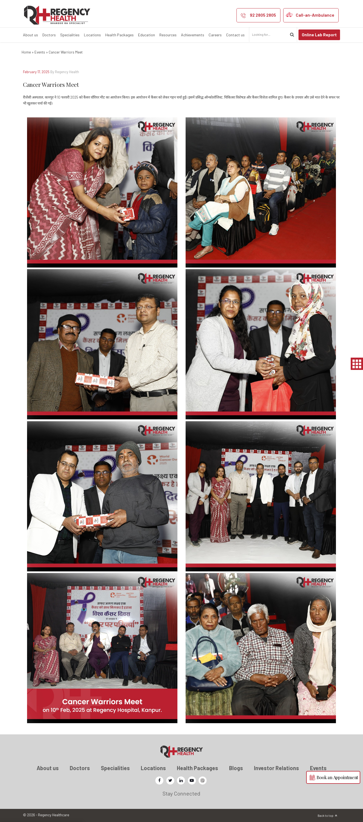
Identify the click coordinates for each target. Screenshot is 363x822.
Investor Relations (276, 768)
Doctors (49, 34)
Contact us (235, 34)
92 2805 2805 (263, 14)
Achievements (192, 34)
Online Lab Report (319, 34)
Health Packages (119, 34)
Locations (92, 34)
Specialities (70, 34)
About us (30, 34)
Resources (168, 34)
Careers (215, 34)
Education (146, 34)
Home (26, 52)
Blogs (236, 768)
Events (39, 52)
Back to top (325, 815)
